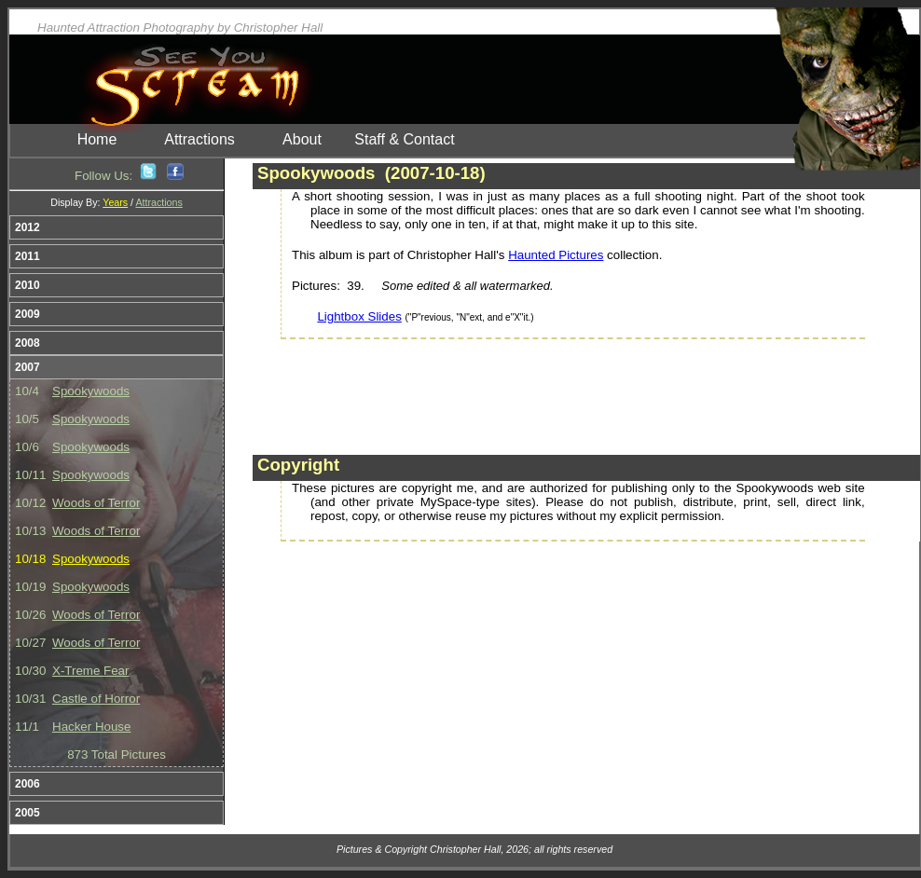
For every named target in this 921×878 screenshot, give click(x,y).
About (302, 139)
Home (97, 139)
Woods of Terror (96, 503)
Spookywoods (91, 391)
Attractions (199, 139)
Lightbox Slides (359, 316)
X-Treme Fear (90, 671)
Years (115, 202)
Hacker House (91, 727)
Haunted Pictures (555, 255)
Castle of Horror (96, 699)
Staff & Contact (404, 139)
